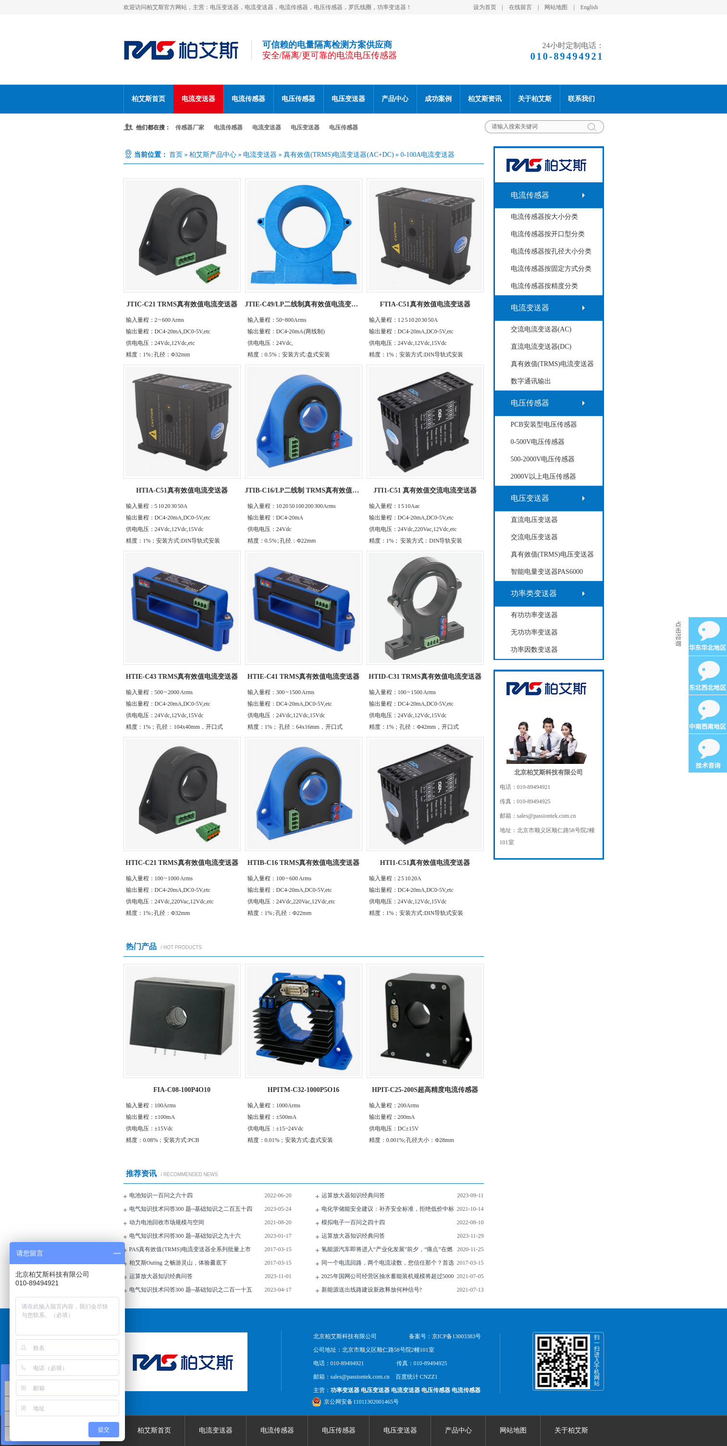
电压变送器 (348, 98)
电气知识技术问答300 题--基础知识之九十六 (185, 1235)
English (589, 7)
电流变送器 (198, 98)
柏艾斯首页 (148, 98)
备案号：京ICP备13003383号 (445, 1336)
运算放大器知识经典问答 (353, 1195)
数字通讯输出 (531, 381)
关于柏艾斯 (535, 98)
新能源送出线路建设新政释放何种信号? (371, 1289)
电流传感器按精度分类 (544, 286)
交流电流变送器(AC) (541, 329)
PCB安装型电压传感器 (544, 424)
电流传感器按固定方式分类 (551, 268)
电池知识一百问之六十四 (161, 1195)
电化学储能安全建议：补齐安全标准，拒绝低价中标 (387, 1208)
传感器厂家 (189, 127)
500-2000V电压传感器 (543, 459)
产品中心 (395, 98)
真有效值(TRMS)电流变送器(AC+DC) (338, 154)
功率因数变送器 (534, 649)
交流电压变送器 (534, 537)
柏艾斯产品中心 (212, 154)
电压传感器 (298, 98)
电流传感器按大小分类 (544, 216)
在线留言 (520, 7)
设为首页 (484, 7)
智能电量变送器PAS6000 (547, 571)
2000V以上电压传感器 (543, 476)
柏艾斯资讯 (485, 98)
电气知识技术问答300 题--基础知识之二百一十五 (191, 1289)
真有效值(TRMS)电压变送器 (552, 554)
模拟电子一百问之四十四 (353, 1222)
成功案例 (438, 98)
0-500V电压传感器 (538, 441)
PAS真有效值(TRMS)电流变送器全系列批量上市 (190, 1249)
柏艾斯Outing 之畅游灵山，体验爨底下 (178, 1262)
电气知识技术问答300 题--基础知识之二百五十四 (191, 1208)
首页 (176, 154)
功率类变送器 (534, 593)
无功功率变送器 (534, 632)
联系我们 (581, 98)
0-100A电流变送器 (428, 154)
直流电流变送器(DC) (541, 346)
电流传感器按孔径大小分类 (551, 251)
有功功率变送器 (534, 615)
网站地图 (555, 7)
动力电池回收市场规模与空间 (166, 1222)
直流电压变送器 (534, 519)
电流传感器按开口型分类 (548, 234)
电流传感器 (248, 98)
